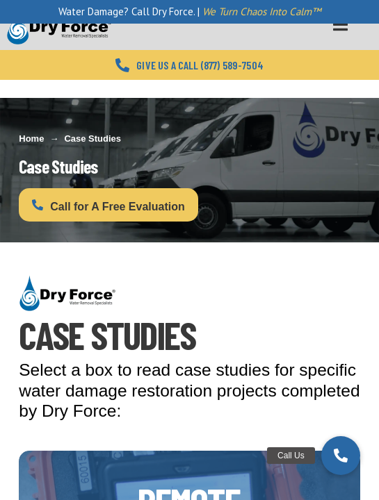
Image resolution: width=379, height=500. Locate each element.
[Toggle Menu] (340, 24)
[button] (340, 455)
